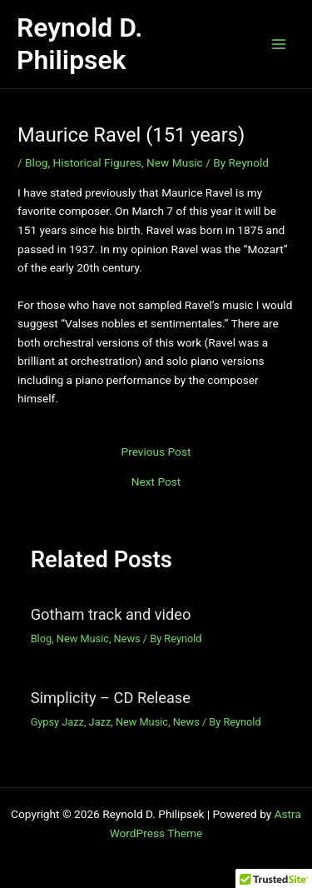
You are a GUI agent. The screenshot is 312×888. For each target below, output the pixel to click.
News (127, 638)
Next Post (156, 482)
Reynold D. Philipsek (79, 44)
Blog (36, 162)
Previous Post (156, 452)
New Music (174, 162)
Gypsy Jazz (57, 722)
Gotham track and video (111, 614)
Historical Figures (97, 162)
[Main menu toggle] (279, 44)
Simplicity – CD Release (111, 697)
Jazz (100, 722)
